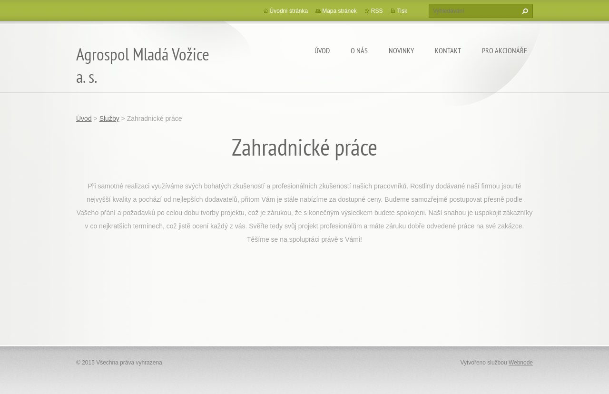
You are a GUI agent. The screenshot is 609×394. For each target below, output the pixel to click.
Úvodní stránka (289, 11)
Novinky (401, 50)
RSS (377, 11)
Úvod (322, 50)
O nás (359, 50)
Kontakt (448, 50)
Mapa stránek (339, 11)
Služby (109, 118)
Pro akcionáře (504, 50)
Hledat (524, 11)
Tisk (402, 11)
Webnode (521, 362)
